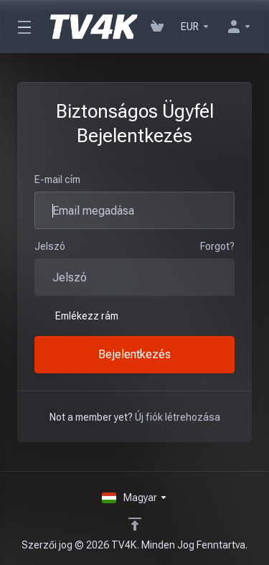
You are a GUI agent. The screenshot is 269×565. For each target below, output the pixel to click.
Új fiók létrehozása (177, 417)
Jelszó (49, 246)
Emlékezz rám (76, 316)
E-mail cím (57, 179)
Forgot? (217, 246)
